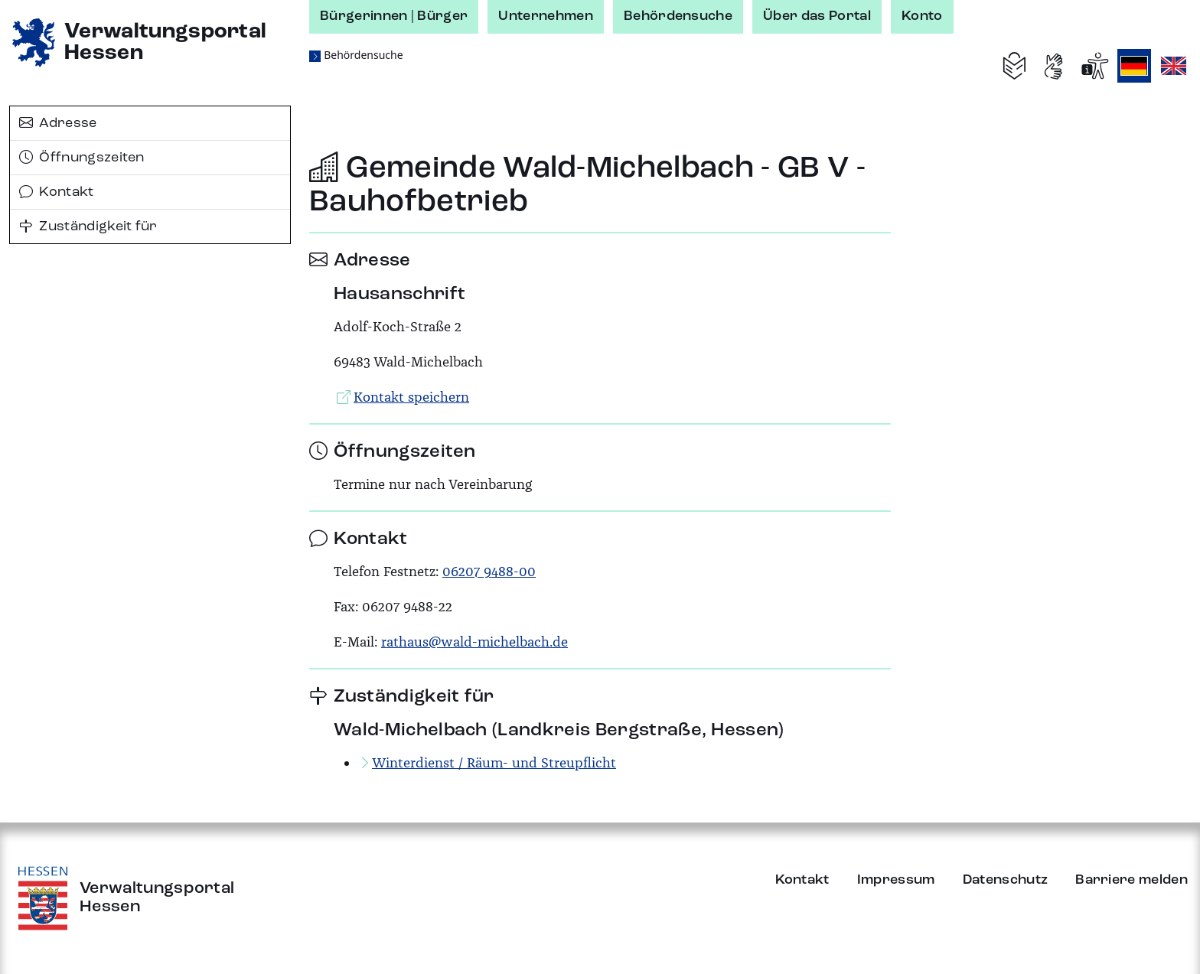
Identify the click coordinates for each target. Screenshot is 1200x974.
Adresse (58, 123)
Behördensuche (678, 16)
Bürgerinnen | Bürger (394, 16)
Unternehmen (545, 16)
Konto (922, 16)
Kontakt (56, 192)
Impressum (896, 880)
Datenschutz (1005, 880)
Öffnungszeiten (82, 157)
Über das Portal (817, 16)
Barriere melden (1131, 880)
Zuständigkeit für (88, 226)
